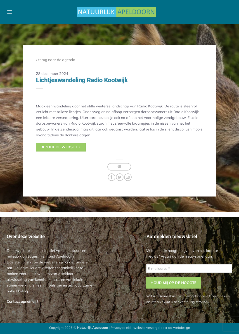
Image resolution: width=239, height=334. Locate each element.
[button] (9, 11)
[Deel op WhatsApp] (119, 167)
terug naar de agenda (55, 60)
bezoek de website (60, 147)
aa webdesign (179, 328)
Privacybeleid (121, 328)
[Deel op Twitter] (119, 177)
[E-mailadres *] (189, 268)
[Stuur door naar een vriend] (128, 177)
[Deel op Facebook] (111, 177)
